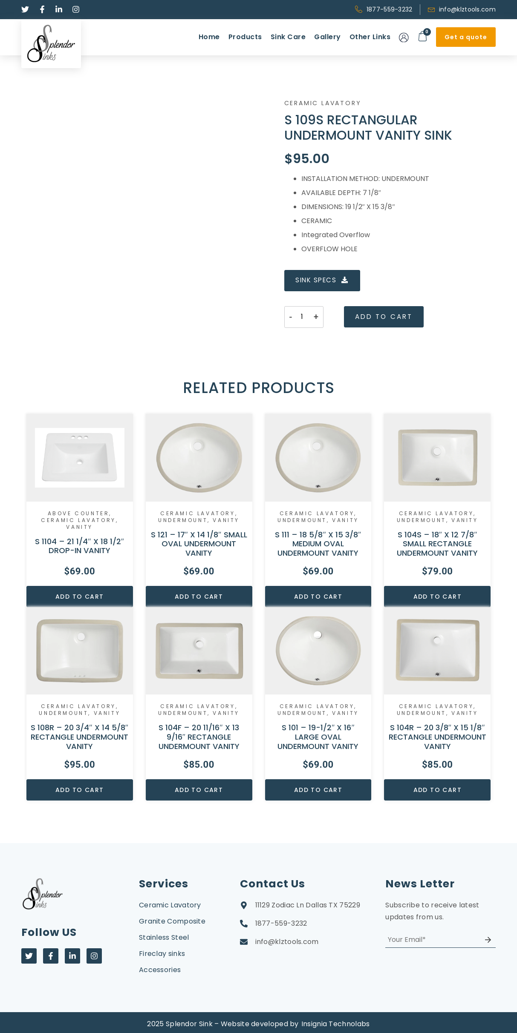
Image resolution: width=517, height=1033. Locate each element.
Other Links (370, 37)
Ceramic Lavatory (322, 103)
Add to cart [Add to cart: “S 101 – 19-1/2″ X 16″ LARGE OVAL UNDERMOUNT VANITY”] (318, 787)
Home (209, 37)
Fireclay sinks (162, 951)
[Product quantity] (305, 314)
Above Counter (79, 510)
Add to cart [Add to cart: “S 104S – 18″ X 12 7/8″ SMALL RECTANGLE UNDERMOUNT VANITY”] (437, 593)
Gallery (327, 37)
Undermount (183, 517)
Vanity (79, 524)
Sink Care (288, 37)
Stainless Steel (164, 934)
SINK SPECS (325, 279)
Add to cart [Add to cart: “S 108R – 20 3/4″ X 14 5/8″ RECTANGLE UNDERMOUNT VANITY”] (79, 787)
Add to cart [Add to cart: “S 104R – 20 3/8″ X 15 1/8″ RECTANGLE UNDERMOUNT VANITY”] (437, 787)
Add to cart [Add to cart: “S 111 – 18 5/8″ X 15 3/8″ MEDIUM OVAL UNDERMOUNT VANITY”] (318, 593)
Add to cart (391, 314)
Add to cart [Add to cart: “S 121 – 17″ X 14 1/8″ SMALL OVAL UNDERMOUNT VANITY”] (199, 593)
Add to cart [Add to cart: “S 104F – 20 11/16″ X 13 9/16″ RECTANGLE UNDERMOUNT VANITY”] (199, 787)
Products (245, 37)
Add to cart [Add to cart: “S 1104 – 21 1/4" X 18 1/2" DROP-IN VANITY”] (79, 593)
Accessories (160, 967)
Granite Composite (172, 918)
